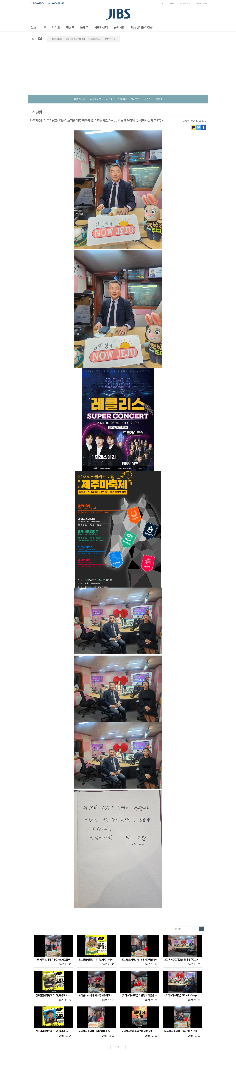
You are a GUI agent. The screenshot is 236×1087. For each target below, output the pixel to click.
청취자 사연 (95, 99)
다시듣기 (135, 99)
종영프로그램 (109, 39)
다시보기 (122, 99)
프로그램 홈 (79, 99)
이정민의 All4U (94, 39)
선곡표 (109, 99)
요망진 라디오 (56, 39)
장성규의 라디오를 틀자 (75, 39)
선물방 (159, 99)
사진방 (147, 99)
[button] (33, 27)
